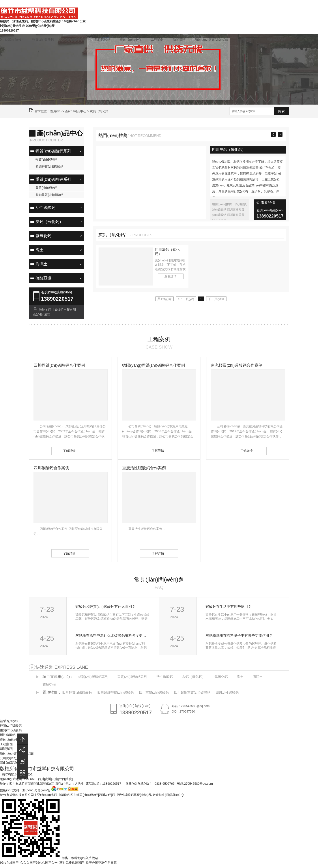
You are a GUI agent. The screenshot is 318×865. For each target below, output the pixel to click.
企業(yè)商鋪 (281, 4)
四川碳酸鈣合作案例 (51, 468)
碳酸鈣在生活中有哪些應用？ (228, 606)
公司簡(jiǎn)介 (247, 39)
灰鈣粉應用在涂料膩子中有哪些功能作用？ (239, 635)
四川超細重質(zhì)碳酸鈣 (192, 692)
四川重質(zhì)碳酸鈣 (154, 692)
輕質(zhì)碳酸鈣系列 (53, 151)
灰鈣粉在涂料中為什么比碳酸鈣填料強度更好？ (112, 635)
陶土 (39, 250)
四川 (41, 779)
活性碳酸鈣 (102, 39)
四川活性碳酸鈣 (227, 692)
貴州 (48, 779)
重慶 (69, 779)
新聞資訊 (179, 39)
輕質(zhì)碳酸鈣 (43, 39)
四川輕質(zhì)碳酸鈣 (77, 692)
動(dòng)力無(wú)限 (36, 790)
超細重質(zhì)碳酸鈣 (49, 195)
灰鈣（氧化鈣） (100, 111)
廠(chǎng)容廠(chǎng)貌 (211, 39)
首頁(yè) (56, 111)
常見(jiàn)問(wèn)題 (229, 4)
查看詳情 (268, 203)
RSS (26, 779)
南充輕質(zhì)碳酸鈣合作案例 (236, 365)
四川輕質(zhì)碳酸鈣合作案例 (59, 365)
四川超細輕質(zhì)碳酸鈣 (115, 692)
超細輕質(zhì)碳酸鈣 (49, 166)
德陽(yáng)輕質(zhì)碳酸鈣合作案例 (153, 365)
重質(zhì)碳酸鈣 (74, 39)
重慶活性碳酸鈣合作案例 (144, 468)
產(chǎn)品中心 (130, 39)
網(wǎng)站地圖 (11, 779)
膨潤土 (41, 264)
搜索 (281, 111)
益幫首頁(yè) (13, 39)
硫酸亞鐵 (43, 278)
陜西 (62, 779)
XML (33, 779)
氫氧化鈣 (43, 236)
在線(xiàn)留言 (201, 4)
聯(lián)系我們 (257, 4)
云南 (55, 779)
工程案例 (157, 39)
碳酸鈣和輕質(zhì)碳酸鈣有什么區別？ (105, 606)
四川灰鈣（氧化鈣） (229, 150)
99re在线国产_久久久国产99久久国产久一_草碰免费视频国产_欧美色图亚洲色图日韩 (58, 862)
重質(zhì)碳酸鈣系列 (53, 179)
